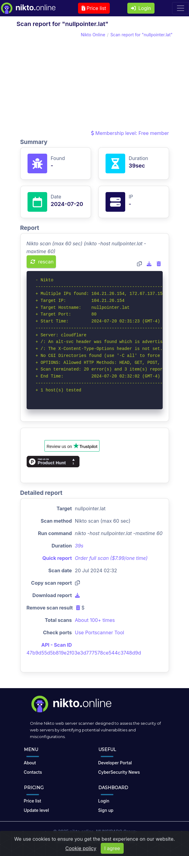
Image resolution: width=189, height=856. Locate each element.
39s (79, 546)
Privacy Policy (99, 841)
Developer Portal (115, 762)
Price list (94, 8)
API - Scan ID (56, 645)
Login (141, 8)
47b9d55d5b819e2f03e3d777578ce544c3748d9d (84, 653)
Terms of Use (68, 841)
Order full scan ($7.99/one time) (111, 558)
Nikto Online (93, 34)
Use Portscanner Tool (99, 632)
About (30, 762)
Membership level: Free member (130, 133)
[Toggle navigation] (180, 8)
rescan (42, 262)
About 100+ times (95, 620)
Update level (36, 810)
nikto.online (82, 831)
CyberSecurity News (119, 772)
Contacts (33, 772)
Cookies (126, 841)
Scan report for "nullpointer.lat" (141, 34)
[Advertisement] (94, 83)
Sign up (105, 810)
